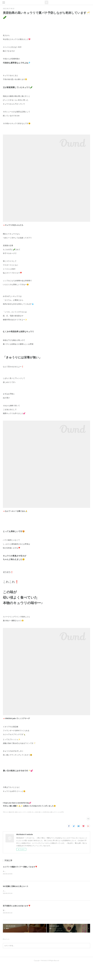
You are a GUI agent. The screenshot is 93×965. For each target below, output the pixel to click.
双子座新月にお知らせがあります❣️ (16, 906)
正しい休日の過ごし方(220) (39, 812)
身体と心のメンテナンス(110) (23, 812)
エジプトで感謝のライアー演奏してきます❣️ (20, 867)
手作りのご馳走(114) (8, 812)
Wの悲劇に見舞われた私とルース (15, 886)
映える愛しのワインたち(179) (55, 812)
